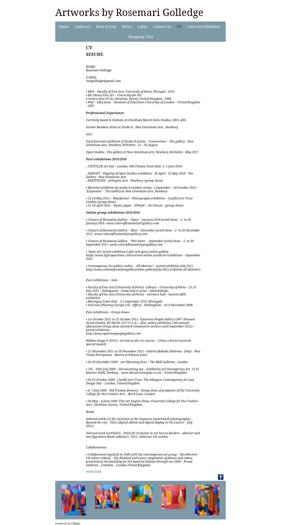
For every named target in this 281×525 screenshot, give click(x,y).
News (127, 26)
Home (63, 26)
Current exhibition (203, 26)
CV (179, 26)
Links (142, 26)
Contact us (162, 26)
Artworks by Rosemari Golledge (129, 12)
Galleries (82, 26)
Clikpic (76, 523)
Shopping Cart (140, 36)
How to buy (106, 26)
